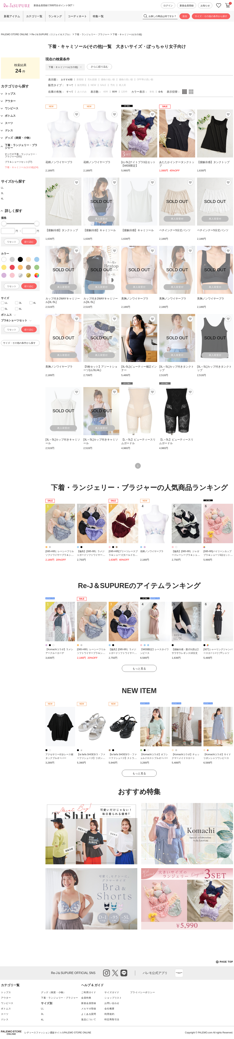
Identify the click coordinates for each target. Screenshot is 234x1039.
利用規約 (109, 1014)
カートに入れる (227, 5)
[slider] (4, 223)
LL (2, 187)
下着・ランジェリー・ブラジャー (92, 34)
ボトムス (6, 1008)
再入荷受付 (101, 218)
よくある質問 (88, 1014)
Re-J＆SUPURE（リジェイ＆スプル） (52, 34)
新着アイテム (12, 16)
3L (2, 193)
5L (6, 308)
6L (20, 308)
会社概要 (109, 1008)
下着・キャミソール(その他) (127, 34)
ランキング (55, 16)
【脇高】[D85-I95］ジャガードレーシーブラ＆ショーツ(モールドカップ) (186, 555)
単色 (151, 91)
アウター (6, 997)
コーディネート (77, 16)
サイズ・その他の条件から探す (211, 16)
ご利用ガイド (88, 992)
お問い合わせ (111, 1003)
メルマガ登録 (88, 1008)
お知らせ (205, 5)
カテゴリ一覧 (34, 16)
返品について (88, 1019)
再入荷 (122, 85)
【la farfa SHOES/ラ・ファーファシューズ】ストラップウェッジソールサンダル (123, 758)
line (123, 973)
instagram (106, 973)
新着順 (80, 79)
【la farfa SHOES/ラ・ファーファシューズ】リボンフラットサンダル (91, 758)
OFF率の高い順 (145, 79)
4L (2, 198)
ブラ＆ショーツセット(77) (18, 162)
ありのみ (82, 91)
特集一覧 (98, 16)
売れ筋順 (92, 79)
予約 (112, 85)
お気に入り (218, 5)
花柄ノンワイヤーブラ (151, 551)
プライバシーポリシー (142, 992)
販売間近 (82, 85)
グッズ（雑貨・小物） (53, 992)
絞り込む (29, 241)
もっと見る (139, 668)
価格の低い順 (108, 79)
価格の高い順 (126, 79)
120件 (124, 91)
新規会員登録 (187, 5)
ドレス (5, 1019)
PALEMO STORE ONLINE (14, 34)
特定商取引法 (111, 1019)
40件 (105, 91)
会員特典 (86, 997)
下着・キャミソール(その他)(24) (21, 167)
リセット (11, 241)
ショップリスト (113, 997)
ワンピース (7, 1003)
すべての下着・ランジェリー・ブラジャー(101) (21, 155)
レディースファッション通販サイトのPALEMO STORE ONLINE (57, 1032)
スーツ (5, 1014)
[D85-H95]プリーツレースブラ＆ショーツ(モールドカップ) (123, 555)
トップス (6, 992)
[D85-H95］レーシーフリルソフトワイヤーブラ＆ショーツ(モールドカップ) (59, 555)
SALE (103, 85)
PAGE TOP (224, 961)
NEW (93, 85)
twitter (115, 973)
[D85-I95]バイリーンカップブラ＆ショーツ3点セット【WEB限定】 (217, 555)
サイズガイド (111, 992)
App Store (179, 973)
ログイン (168, 5)
